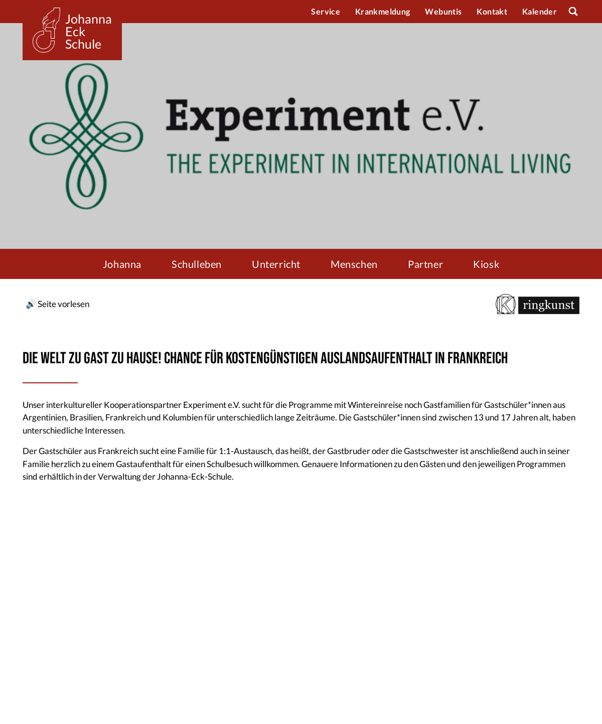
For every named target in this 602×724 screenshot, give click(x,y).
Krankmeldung (382, 11)
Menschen (354, 264)
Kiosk (486, 264)
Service (325, 11)
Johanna (122, 264)
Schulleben (197, 264)
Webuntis (443, 11)
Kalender (539, 11)
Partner (425, 264)
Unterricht (276, 264)
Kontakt (492, 11)
